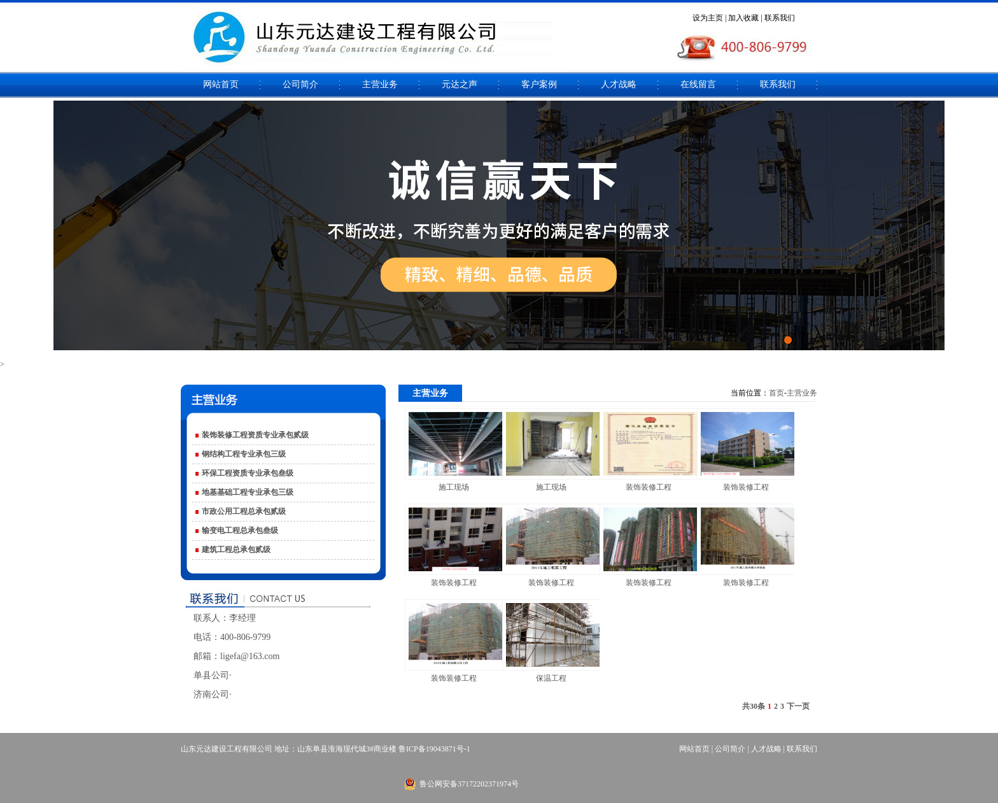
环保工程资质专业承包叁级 (247, 473)
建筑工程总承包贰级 (236, 549)
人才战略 (618, 84)
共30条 (753, 706)
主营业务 (380, 84)
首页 (776, 392)
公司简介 (300, 84)
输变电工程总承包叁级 (240, 530)
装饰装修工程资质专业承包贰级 (255, 434)
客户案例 (539, 84)
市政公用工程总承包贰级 (244, 511)
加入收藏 (743, 17)
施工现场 (454, 487)
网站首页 (221, 84)
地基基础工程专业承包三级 (247, 492)
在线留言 (698, 84)
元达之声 (459, 84)
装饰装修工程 (648, 487)
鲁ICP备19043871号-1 (434, 748)
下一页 (798, 706)
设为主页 (707, 17)
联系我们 (779, 17)
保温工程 (551, 678)
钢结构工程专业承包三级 (244, 454)
